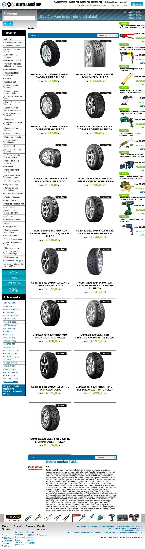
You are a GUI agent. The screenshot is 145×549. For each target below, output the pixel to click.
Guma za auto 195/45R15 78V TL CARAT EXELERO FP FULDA (95, 232)
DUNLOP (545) (10, 369)
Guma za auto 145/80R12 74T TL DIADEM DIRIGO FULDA (50, 128)
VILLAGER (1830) (11, 316)
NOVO (14, 278)
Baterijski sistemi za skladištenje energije (13, 65)
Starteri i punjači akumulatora (11, 231)
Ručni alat (8, 216)
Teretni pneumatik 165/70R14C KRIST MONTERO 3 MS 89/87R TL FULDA (95, 285)
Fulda (31, 28)
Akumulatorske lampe (13, 42)
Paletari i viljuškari (12, 197)
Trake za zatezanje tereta (12, 243)
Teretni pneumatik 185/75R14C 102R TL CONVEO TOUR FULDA (95, 180)
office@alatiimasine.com (104, 532)
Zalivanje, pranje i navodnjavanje (12, 252)
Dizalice (7, 78)
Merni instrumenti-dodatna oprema (12, 176)
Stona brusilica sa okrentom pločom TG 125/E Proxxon (131, 177)
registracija (115, 5)
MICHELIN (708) (10, 353)
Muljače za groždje (12, 181)
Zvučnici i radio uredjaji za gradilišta (14, 265)
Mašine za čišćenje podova (12, 150)
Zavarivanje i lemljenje (14, 260)
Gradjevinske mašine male (13, 97)
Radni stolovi (9, 207)
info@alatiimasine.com (83, 532)
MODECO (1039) (10, 325)
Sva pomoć (20, 537)
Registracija (8, 538)
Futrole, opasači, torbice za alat (11, 92)
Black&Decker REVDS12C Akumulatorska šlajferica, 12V (132, 91)
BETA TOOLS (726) (11, 350)
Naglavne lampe (11, 184)
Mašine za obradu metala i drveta (12, 156)
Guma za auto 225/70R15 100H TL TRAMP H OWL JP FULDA (50, 440)
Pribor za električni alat (14, 204)
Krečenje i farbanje (12, 134)
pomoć (105, 5)
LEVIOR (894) (9, 338)
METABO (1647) (10, 319)
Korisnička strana (7, 542)
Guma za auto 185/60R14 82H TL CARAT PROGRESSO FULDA (95, 128)
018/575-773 (61, 2)
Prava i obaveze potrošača (19, 542)
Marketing (31, 543)
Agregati (8, 39)
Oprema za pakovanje (13, 193)
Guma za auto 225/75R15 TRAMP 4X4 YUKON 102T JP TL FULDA (95, 388)
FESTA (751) (9, 347)
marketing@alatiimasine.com (129, 532)
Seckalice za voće (12, 220)
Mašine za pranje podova (11, 162)
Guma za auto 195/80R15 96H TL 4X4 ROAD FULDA (50, 388)
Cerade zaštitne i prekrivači (11, 74)
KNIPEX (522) (9, 376)
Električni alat (10, 82)
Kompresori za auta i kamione (13, 129)
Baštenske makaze (12, 60)
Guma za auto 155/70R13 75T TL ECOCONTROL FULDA (95, 76)
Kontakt (30, 535)
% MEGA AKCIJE (13, 290)
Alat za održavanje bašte (12, 50)
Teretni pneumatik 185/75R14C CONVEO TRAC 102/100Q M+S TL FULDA (50, 233)
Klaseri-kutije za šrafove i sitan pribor (13, 109)
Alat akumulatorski (12, 46)
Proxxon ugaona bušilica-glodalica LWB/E (130, 134)
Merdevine (8, 166)
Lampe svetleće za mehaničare (12, 141)
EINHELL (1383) (10, 322)
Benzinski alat (10, 69)
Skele (6, 223)
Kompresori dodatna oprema (13, 123)
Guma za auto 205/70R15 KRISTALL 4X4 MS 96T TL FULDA (94, 336)
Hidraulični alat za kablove (12, 103)
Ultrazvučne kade (11, 248)
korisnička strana (93, 5)
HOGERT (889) (10, 341)
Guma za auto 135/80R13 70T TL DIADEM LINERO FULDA (50, 76)
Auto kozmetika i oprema (11, 56)
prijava (124, 5)
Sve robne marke (11, 382)
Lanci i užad (9, 146)
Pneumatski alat (11, 200)
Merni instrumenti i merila (12, 171)
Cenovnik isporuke (31, 539)
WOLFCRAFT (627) (11, 357)
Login (5, 535)
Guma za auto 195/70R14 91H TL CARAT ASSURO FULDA (50, 284)
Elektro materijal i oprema (11, 86)
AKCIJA (14, 272)
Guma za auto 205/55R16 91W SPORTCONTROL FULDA (50, 336)
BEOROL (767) (10, 344)
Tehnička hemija (11, 236)
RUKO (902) (8, 335)
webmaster (138, 537)
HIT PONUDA (13, 283)
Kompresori (9, 119)
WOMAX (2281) (10, 313)
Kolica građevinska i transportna (13, 114)
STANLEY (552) (10, 366)
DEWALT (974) (9, 328)
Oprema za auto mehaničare (11, 189)
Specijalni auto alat (12, 226)
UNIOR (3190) (9, 306)
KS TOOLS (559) (10, 363)
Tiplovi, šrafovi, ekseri (13, 239)
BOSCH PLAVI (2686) (12, 309)
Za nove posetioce (19, 533)
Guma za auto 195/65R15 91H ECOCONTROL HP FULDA (50, 180)
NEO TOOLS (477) (11, 379)
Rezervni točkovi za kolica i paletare (12, 212)
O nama (30, 532)
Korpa (6, 546)
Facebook (43, 535)
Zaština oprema (11, 257)
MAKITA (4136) (10, 303)
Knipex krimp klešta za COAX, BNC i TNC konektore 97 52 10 (132, 27)
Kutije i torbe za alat (12, 137)
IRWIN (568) (8, 360)
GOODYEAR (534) (11, 372)
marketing (80, 5)
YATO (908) (8, 331)
